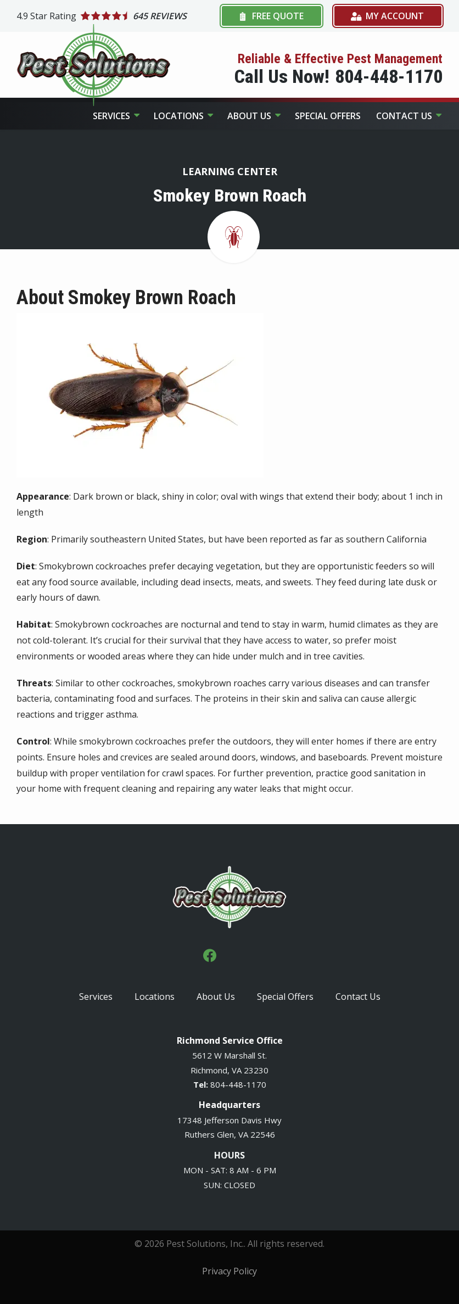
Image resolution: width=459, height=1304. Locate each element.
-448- (236, 1084)
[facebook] (209, 954)
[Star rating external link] (117, 16)
